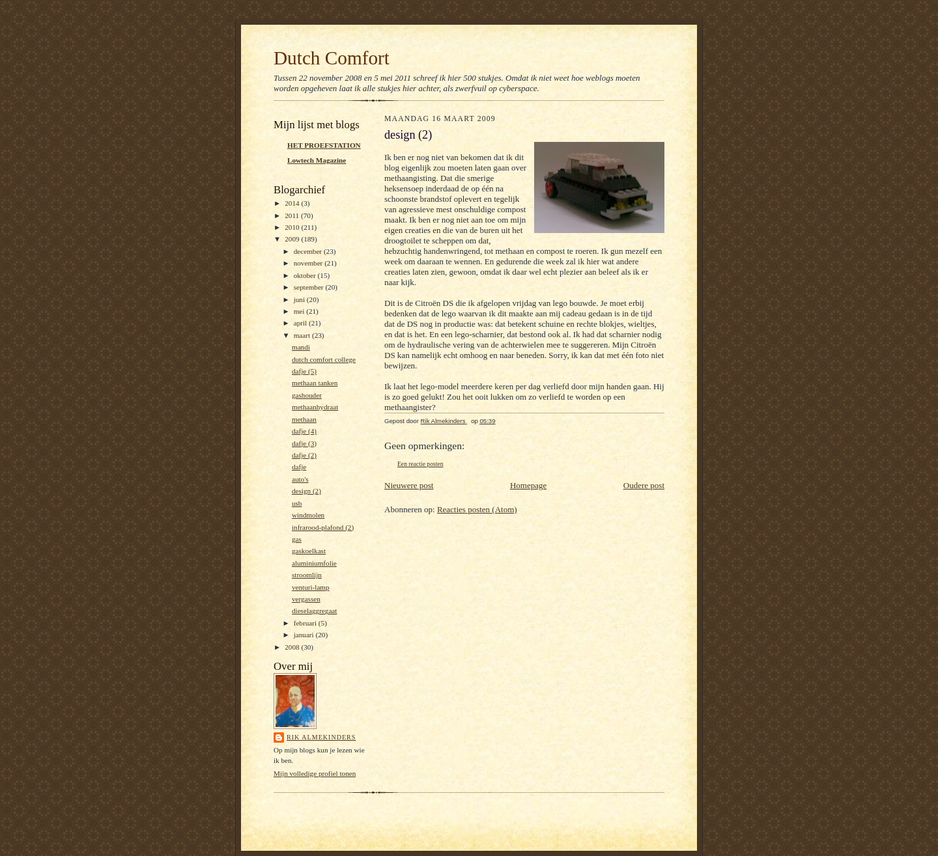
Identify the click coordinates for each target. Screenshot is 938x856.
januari (305, 635)
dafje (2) (304, 455)
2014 (293, 203)
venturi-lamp (311, 587)
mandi (301, 347)
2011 (293, 215)
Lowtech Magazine (316, 160)
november (309, 263)
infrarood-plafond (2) (323, 527)
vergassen (306, 599)
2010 (293, 227)
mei (300, 311)
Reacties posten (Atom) (477, 509)
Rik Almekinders (321, 737)
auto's (300, 479)
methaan (304, 419)
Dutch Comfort (332, 58)
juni (300, 299)
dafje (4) (304, 431)
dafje (299, 467)
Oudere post (643, 485)
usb (297, 503)
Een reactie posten (420, 463)
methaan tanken (314, 383)
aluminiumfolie (314, 563)
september (310, 287)
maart (303, 335)
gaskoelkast (309, 551)
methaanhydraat (315, 407)
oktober (306, 275)
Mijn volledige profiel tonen (315, 773)
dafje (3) (304, 443)
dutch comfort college (324, 359)
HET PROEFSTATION (324, 145)
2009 (293, 239)
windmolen (308, 515)
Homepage (528, 485)
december (309, 251)
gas (297, 539)
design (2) (306, 491)
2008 (293, 647)
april (301, 323)
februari (306, 623)
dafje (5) (304, 371)
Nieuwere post (408, 485)
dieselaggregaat (314, 610)
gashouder (307, 395)
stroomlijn (307, 575)
